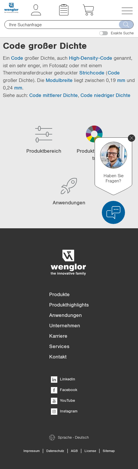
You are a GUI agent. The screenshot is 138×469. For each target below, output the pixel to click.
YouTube (63, 400)
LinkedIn (63, 379)
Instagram (64, 411)
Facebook (64, 390)
